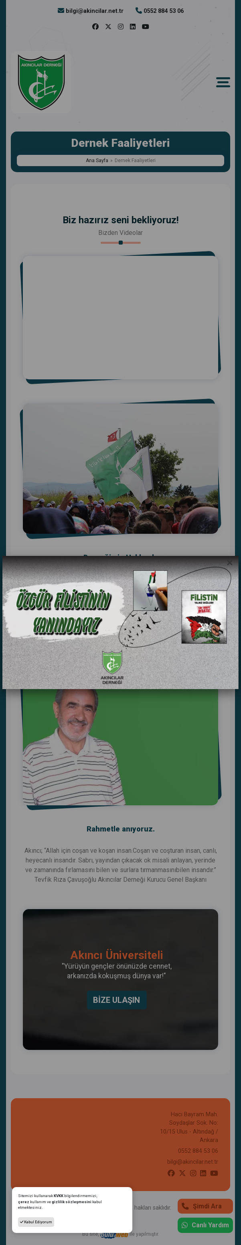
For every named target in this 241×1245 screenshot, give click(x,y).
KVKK (59, 1196)
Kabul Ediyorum (36, 1222)
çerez (23, 1202)
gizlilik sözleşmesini (71, 1202)
